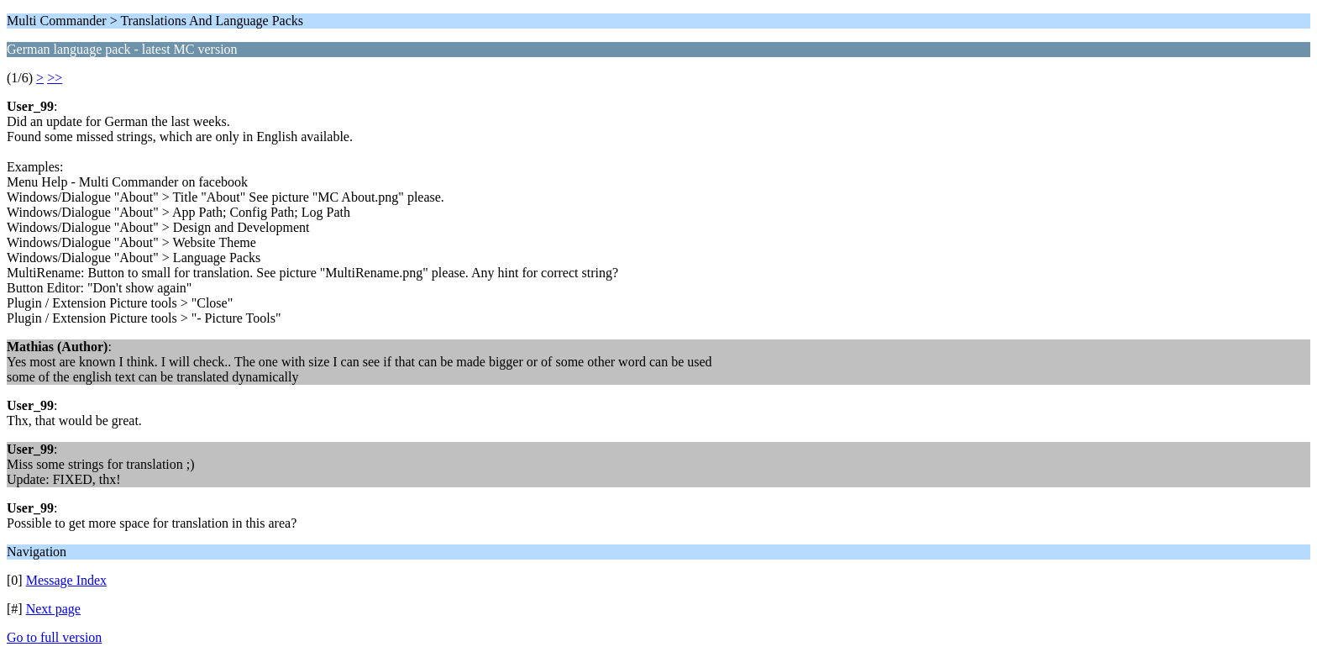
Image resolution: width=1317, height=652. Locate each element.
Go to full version (54, 637)
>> (54, 78)
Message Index (66, 580)
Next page (53, 609)
